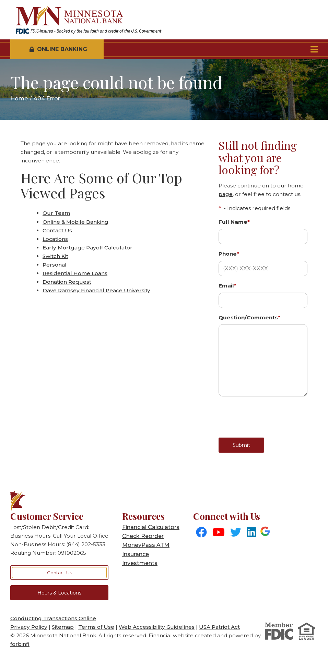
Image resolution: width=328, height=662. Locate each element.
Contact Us (57, 230)
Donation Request (67, 282)
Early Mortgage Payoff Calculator (87, 247)
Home (19, 98)
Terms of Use (96, 627)
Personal (55, 264)
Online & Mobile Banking (75, 222)
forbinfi (20, 644)
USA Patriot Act (219, 627)
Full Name (234, 222)
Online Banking (58, 49)
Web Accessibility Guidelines (157, 627)
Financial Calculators (150, 527)
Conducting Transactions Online (53, 618)
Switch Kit (55, 256)
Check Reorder (143, 536)
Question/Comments (249, 317)
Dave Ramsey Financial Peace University (96, 290)
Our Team (56, 213)
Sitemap (63, 627)
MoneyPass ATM (145, 545)
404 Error (47, 98)
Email (227, 285)
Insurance (135, 554)
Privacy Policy (28, 627)
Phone (229, 253)
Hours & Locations (59, 593)
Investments (139, 563)
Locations (55, 239)
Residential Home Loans (75, 273)
